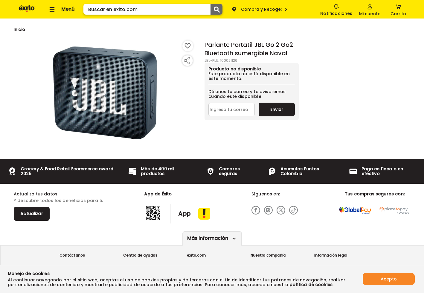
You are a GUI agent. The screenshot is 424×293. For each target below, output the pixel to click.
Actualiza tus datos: (36, 194)
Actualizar (31, 214)
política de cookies (311, 285)
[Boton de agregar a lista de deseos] (188, 46)
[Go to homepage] (19, 29)
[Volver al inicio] (27, 11)
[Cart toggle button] (398, 9)
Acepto (389, 279)
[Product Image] (105, 93)
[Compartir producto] (187, 60)
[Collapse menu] (61, 9)
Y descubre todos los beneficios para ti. (58, 200)
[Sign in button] (370, 9)
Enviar (276, 109)
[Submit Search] (216, 9)
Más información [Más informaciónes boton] (207, 238)
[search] (152, 9)
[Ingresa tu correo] (231, 109)
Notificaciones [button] (336, 9)
